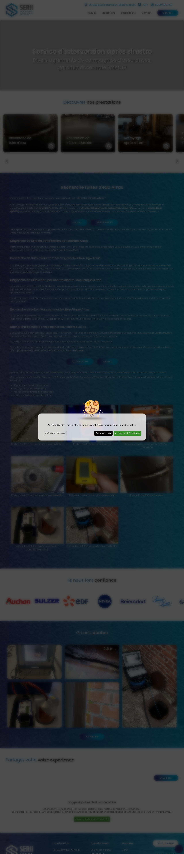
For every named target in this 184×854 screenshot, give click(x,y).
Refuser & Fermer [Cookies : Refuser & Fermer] (55, 433)
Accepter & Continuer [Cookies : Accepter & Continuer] (127, 433)
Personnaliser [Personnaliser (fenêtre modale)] (103, 433)
